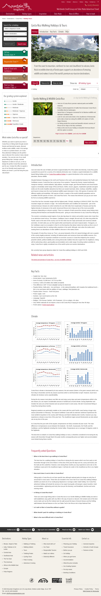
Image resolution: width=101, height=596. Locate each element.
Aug (57, 141)
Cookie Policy (89, 589)
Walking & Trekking (29, 544)
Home (63, 2)
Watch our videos (48, 553)
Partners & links (88, 550)
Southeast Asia (8, 555)
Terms (97, 589)
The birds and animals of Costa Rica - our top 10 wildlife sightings (51, 259)
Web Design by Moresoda (91, 591)
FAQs (67, 31)
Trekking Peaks (28, 553)
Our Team (46, 547)
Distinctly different (48, 556)
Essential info (66, 538)
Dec (71, 141)
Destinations (10, 13)
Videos (81, 2)
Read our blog (67, 529)
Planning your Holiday (70, 544)
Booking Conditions (69, 572)
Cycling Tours (28, 556)
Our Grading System (69, 566)
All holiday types (85, 83)
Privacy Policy (78, 589)
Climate (69, 2)
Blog (86, 2)
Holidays (35, 31)
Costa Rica (19, 18)
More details (89, 142)
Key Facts (53, 31)
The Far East (8, 559)
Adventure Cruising (29, 563)
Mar (41, 141)
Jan (35, 141)
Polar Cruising (28, 560)
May (48, 141)
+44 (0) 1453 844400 (11, 591)
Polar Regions (8, 571)
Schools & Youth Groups (90, 547)
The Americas (8, 562)
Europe (6, 568)
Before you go (67, 550)
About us (75, 2)
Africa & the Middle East (11, 565)
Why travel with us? (49, 544)
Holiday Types (26, 538)
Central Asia (7, 552)
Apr (44, 141)
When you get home (69, 556)
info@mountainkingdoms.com (15, 593)
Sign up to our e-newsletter (47, 529)
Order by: (76, 89)
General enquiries (88, 544)
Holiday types (27, 13)
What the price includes (70, 563)
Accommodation (68, 560)
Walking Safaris (28, 547)
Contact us (92, 2)
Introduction (44, 31)
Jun (51, 141)
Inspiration (43, 13)
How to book (90, 13)
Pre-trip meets (67, 569)
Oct (64, 141)
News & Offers (74, 13)
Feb (38, 141)
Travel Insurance (68, 547)
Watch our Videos (84, 529)
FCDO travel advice (48, 305)
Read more (21, 129)
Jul (54, 141)
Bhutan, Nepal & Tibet (10, 544)
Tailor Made (58, 13)
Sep (61, 141)
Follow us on (11, 529)
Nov (67, 141)
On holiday (66, 553)
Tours (25, 550)
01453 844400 (93, 5)
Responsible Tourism (49, 550)
